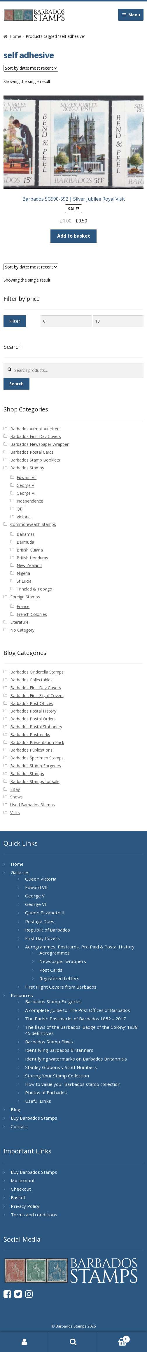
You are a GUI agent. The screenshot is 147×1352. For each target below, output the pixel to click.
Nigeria (23, 573)
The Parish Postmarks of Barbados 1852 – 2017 (75, 1018)
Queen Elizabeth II (44, 913)
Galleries (20, 872)
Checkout (21, 1189)
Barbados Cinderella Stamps (37, 672)
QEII (20, 509)
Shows (16, 797)
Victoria (24, 516)
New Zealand (29, 565)
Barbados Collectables (31, 680)
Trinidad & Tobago (34, 589)
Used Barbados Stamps (32, 804)
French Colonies (32, 614)
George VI (26, 493)
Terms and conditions (34, 1214)
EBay (15, 789)
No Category (22, 630)
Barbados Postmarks (30, 734)
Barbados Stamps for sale (35, 781)
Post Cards (50, 970)
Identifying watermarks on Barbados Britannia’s (76, 1059)
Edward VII (26, 477)
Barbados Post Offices (31, 703)
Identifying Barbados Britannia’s (59, 1050)
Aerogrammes (54, 953)
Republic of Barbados (47, 930)
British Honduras (32, 558)
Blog (15, 1109)
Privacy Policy (25, 1206)
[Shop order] (31, 68)
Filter (14, 321)
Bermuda (25, 542)
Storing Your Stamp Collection (57, 1076)
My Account (24, 1342)
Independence (30, 501)
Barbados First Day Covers (35, 436)
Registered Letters (59, 978)
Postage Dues (39, 921)
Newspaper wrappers (62, 961)
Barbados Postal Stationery (36, 726)
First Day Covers (42, 938)
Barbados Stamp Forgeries (35, 765)
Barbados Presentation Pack (37, 742)
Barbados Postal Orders (33, 719)
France (23, 606)
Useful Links (38, 1101)
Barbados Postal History (33, 711)
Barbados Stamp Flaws (49, 1042)
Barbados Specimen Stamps (37, 758)
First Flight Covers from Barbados (61, 987)
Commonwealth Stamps (33, 524)
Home (15, 36)
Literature (19, 622)
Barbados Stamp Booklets (35, 460)
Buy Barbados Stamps (34, 1118)
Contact (19, 1126)
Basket (18, 1197)
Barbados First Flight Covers (37, 695)
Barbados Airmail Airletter (34, 429)
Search (16, 383)
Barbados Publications (31, 750)
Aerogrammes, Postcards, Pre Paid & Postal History (79, 947)
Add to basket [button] (73, 236)
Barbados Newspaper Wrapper (39, 444)
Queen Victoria (40, 879)
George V (25, 485)
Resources (22, 995)
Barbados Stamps (27, 468)
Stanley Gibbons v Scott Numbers (61, 1067)
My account (23, 1180)
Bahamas (26, 534)
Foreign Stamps (25, 597)
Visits (15, 812)
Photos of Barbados (46, 1092)
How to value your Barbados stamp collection (72, 1084)
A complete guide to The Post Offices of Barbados (77, 1010)
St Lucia (24, 581)
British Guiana (30, 550)
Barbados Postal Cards (32, 452)
